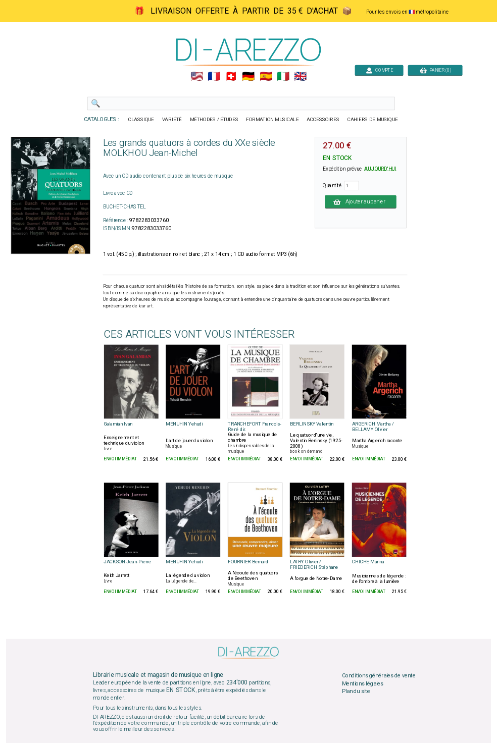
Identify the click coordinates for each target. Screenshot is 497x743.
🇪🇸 (266, 76)
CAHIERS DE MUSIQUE (372, 119)
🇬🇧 (300, 76)
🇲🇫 (214, 76)
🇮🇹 (283, 76)
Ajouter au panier (360, 201)
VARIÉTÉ (172, 119)
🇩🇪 (248, 76)
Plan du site (356, 691)
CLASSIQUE (141, 119)
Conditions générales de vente (379, 676)
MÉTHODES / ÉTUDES (214, 119)
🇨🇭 (231, 76)
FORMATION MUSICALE (272, 119)
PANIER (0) (435, 70)
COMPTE (379, 70)
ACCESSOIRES (323, 119)
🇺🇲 (196, 76)
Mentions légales (362, 683)
